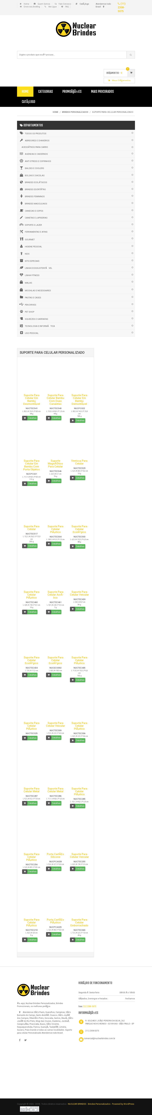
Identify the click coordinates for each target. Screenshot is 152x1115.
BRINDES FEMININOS (32, 196)
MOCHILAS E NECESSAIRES (35, 290)
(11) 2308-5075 (121, 7)
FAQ (67, 7)
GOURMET (27, 239)
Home (26, 4)
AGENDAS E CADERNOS (33, 153)
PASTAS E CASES (30, 297)
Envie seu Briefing (32, 7)
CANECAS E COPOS (31, 210)
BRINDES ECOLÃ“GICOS (33, 182)
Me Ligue (52, 7)
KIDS (24, 253)
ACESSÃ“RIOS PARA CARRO (35, 147)
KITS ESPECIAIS (29, 260)
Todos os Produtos (32, 133)
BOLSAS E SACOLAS (32, 175)
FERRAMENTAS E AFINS (33, 231)
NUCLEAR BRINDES (77, 1104)
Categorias (45, 91)
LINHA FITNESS (29, 274)
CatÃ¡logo (28, 102)
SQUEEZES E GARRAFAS (33, 318)
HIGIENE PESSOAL (30, 246)
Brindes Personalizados (99, 1104)
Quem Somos (44, 4)
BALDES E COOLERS (31, 167)
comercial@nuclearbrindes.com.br (99, 1038)
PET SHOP (26, 311)
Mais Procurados (102, 91)
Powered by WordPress (123, 1104)
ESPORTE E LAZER (30, 224)
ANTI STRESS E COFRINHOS (35, 160)
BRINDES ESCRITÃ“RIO (32, 189)
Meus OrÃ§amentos (119, 80)
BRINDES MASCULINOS (33, 203)
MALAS (25, 282)
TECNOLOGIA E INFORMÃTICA (37, 325)
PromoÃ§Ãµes (72, 91)
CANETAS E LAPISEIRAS (33, 217)
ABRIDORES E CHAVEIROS (34, 140)
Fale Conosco (65, 4)
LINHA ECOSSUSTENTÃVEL (35, 267)
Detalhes (32, 418)
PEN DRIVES (27, 304)
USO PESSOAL (29, 332)
